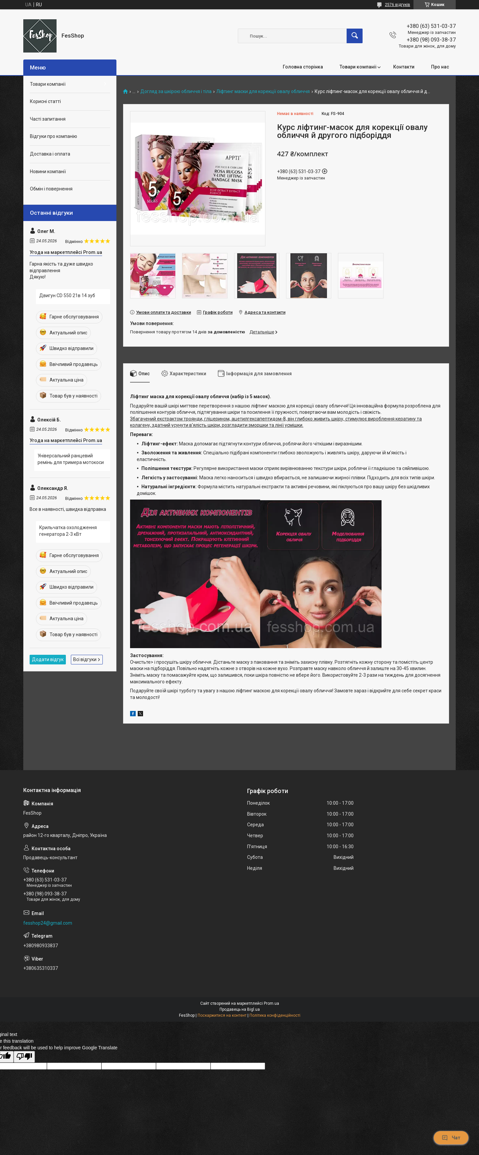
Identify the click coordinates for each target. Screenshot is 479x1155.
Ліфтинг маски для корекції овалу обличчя (263, 91)
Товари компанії (48, 84)
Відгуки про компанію (53, 136)
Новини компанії (48, 171)
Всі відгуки (84, 659)
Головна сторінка (303, 66)
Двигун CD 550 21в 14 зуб (67, 295)
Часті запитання (48, 119)
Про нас (440, 66)
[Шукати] (355, 36)
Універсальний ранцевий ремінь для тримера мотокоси (71, 459)
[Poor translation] (24, 1057)
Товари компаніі (358, 66)
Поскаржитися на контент (222, 1015)
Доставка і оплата (50, 154)
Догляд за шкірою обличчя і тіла (176, 91)
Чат (451, 1138)
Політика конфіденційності (274, 1015)
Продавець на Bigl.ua (240, 1009)
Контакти (403, 66)
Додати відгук (48, 659)
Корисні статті (45, 101)
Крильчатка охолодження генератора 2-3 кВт (68, 531)
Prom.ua (271, 1003)
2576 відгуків (397, 4)
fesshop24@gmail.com (47, 923)
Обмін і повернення (51, 188)
